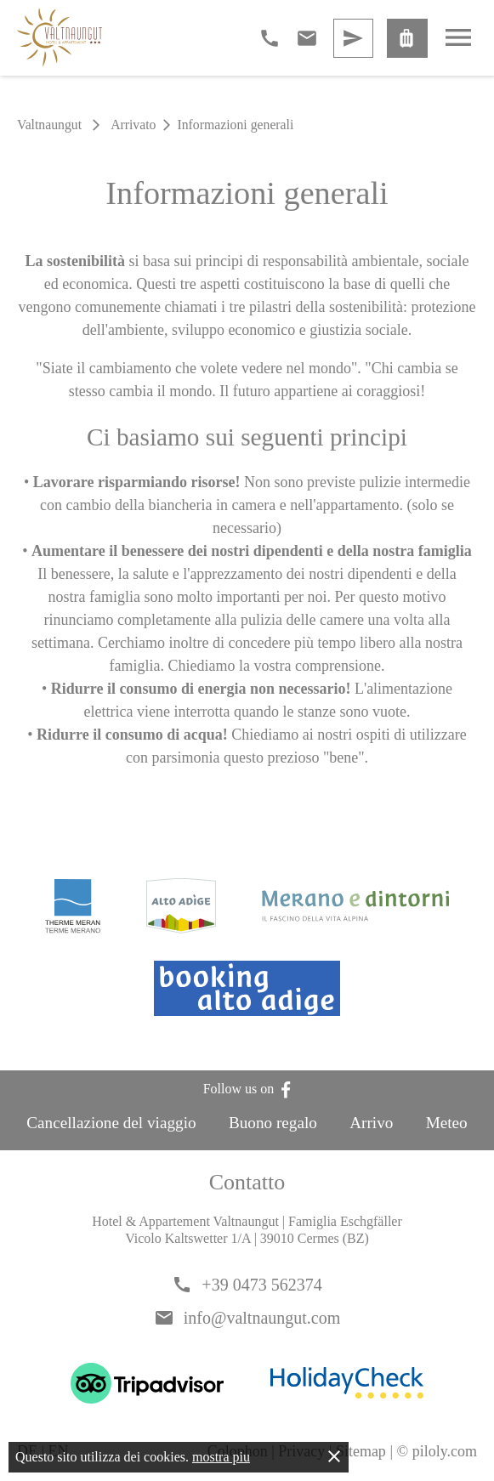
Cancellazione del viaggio (111, 1123)
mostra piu (221, 1457)
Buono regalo (273, 1123)
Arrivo (371, 1123)
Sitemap (361, 1451)
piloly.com (444, 1451)
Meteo (447, 1123)
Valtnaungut (49, 124)
